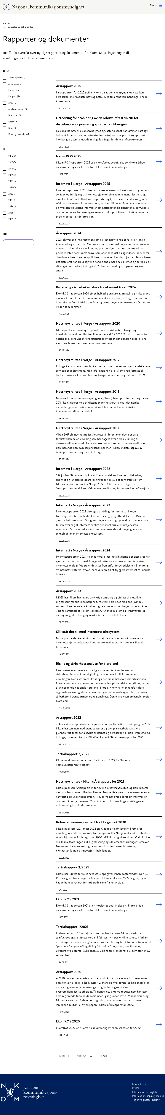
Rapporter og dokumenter (20, 27)
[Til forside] (29, 1092)
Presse (135, 1088)
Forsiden (7, 24)
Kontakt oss (139, 1084)
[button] (156, 6)
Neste (104, 1056)
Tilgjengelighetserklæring (146, 1100)
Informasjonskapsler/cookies (148, 1096)
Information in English (144, 1092)
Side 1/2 (81, 1056)
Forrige (64, 1056)
